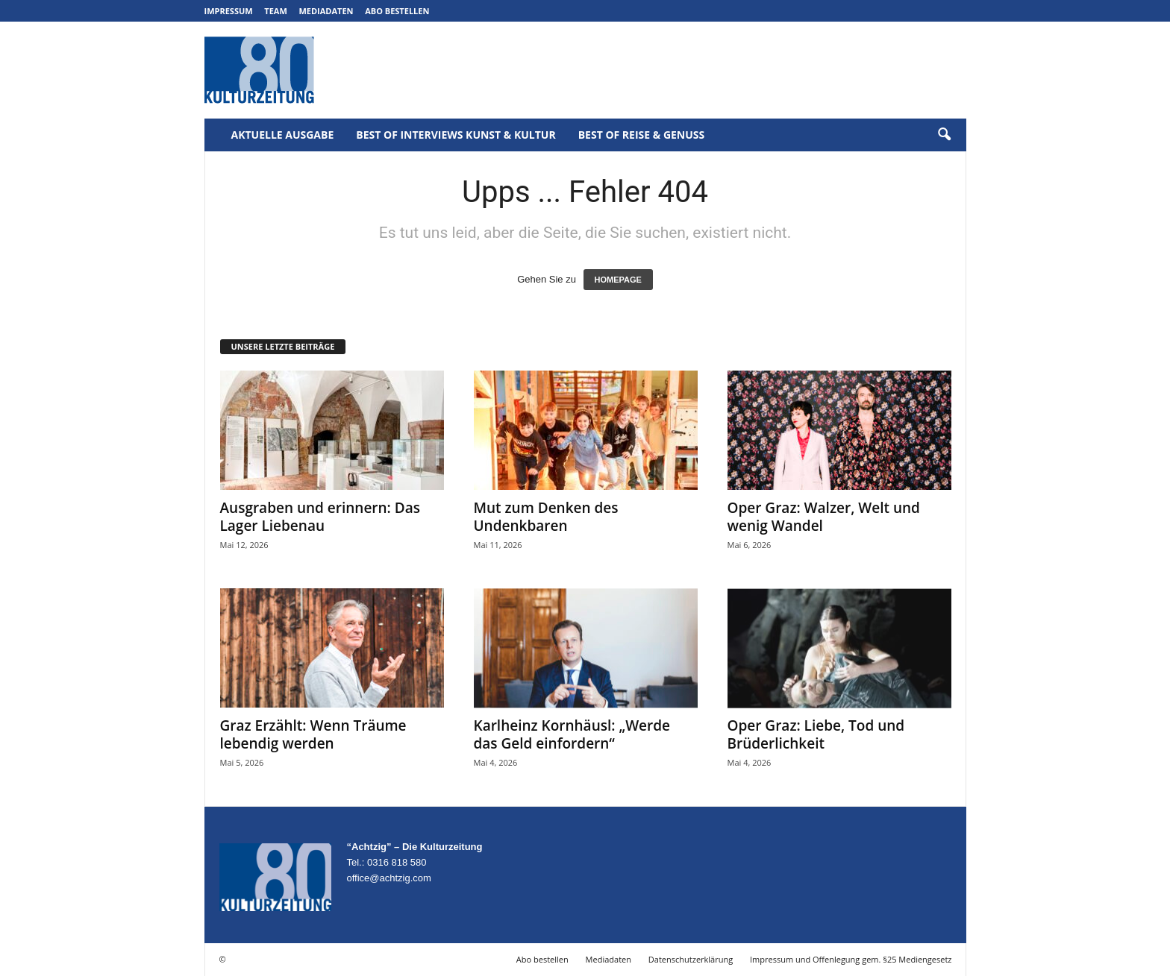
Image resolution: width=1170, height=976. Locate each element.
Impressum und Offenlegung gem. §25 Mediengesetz (850, 959)
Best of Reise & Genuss (641, 134)
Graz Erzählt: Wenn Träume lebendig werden (313, 734)
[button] (943, 135)
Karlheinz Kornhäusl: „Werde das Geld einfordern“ (572, 734)
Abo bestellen (397, 10)
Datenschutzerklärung (690, 959)
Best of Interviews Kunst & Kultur (455, 134)
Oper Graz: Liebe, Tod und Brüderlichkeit (816, 734)
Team (275, 10)
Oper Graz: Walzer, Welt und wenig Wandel (824, 516)
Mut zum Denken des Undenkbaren (546, 516)
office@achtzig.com (389, 878)
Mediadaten (325, 10)
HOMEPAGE (618, 279)
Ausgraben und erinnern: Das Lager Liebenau (320, 516)
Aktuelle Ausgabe (282, 134)
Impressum (228, 10)
